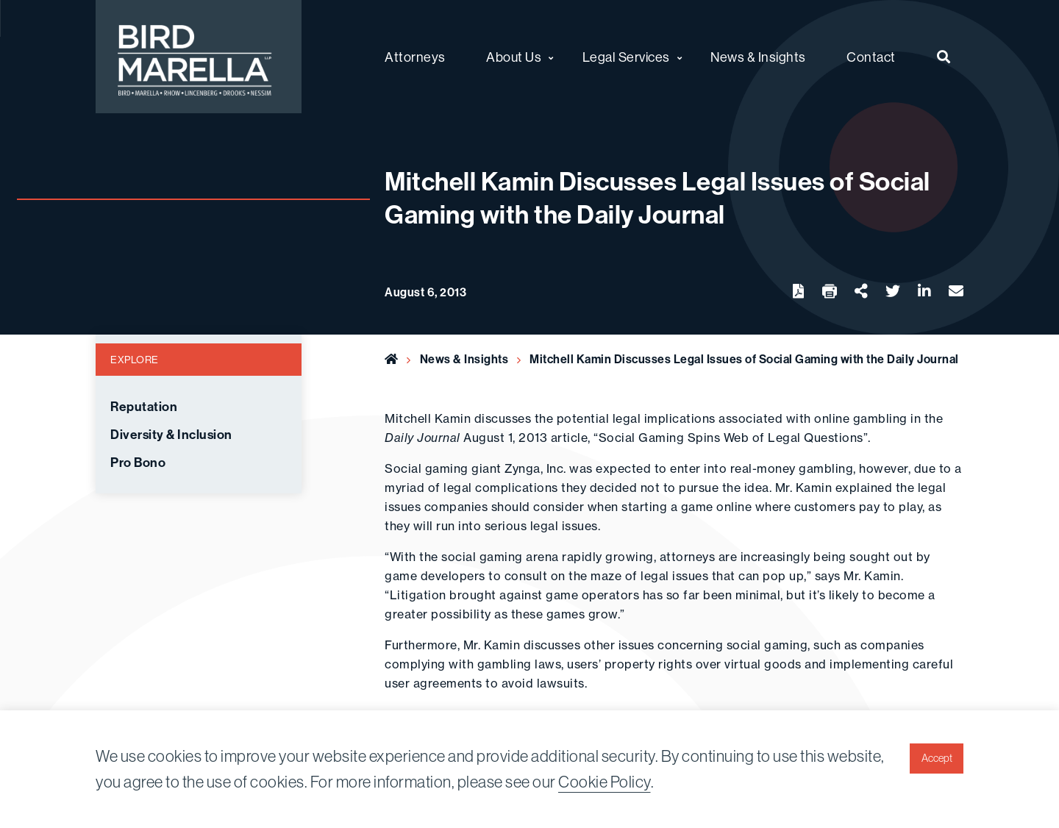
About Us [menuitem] (513, 57)
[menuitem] (944, 56)
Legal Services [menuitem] (626, 57)
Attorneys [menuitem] (415, 57)
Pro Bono (137, 462)
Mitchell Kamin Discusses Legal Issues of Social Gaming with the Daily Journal (744, 358)
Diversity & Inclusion (171, 435)
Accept (936, 758)
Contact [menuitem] (871, 57)
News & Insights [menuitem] (758, 57)
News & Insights (464, 358)
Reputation (143, 407)
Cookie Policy (604, 781)
